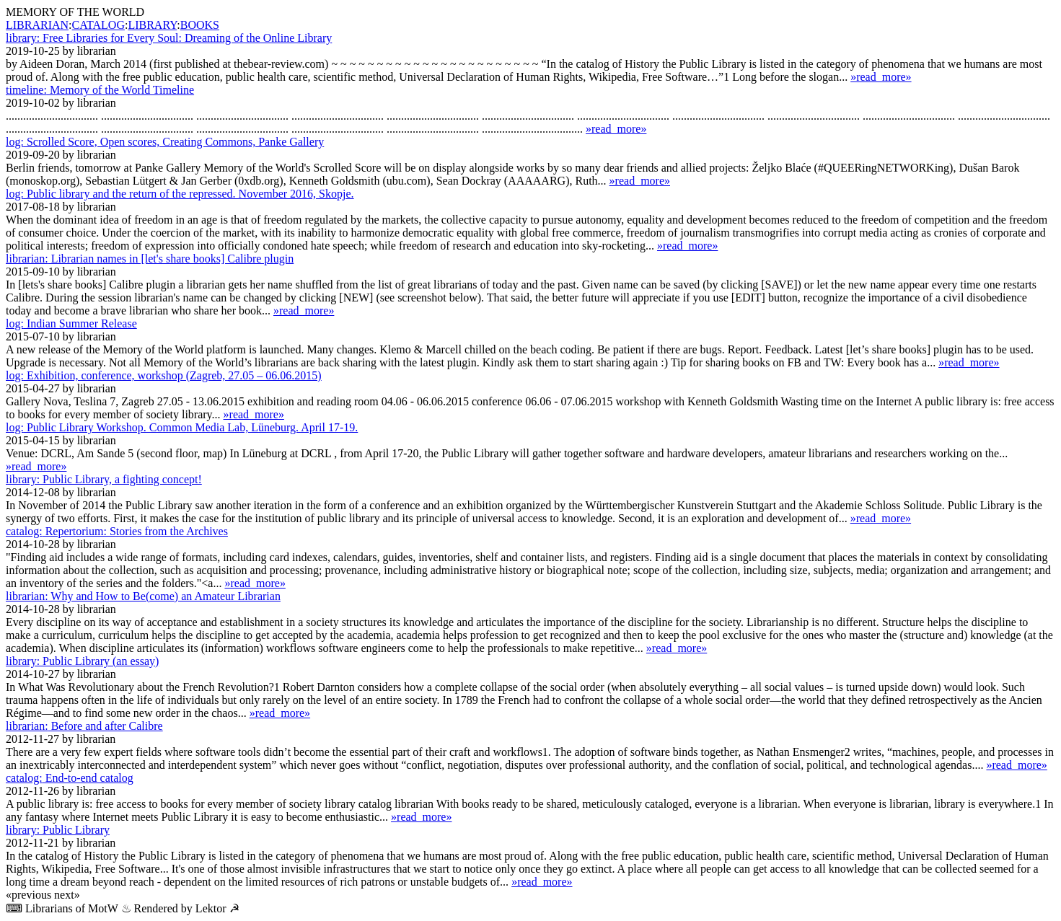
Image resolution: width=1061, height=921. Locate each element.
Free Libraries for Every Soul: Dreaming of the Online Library (169, 38)
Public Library (58, 830)
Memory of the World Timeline (100, 90)
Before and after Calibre (84, 726)
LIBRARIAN (37, 25)
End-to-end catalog (69, 778)
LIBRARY (152, 25)
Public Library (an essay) (82, 661)
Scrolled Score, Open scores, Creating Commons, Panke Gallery (165, 142)
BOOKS (199, 25)
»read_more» (880, 77)
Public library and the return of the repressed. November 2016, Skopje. (180, 194)
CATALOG (98, 25)
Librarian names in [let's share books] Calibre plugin (150, 258)
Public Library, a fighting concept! (104, 479)
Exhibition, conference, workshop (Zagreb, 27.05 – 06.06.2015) (164, 375)
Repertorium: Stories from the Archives (117, 531)
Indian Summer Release (71, 323)
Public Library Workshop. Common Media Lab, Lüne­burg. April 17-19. (182, 427)
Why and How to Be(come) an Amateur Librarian (143, 596)
